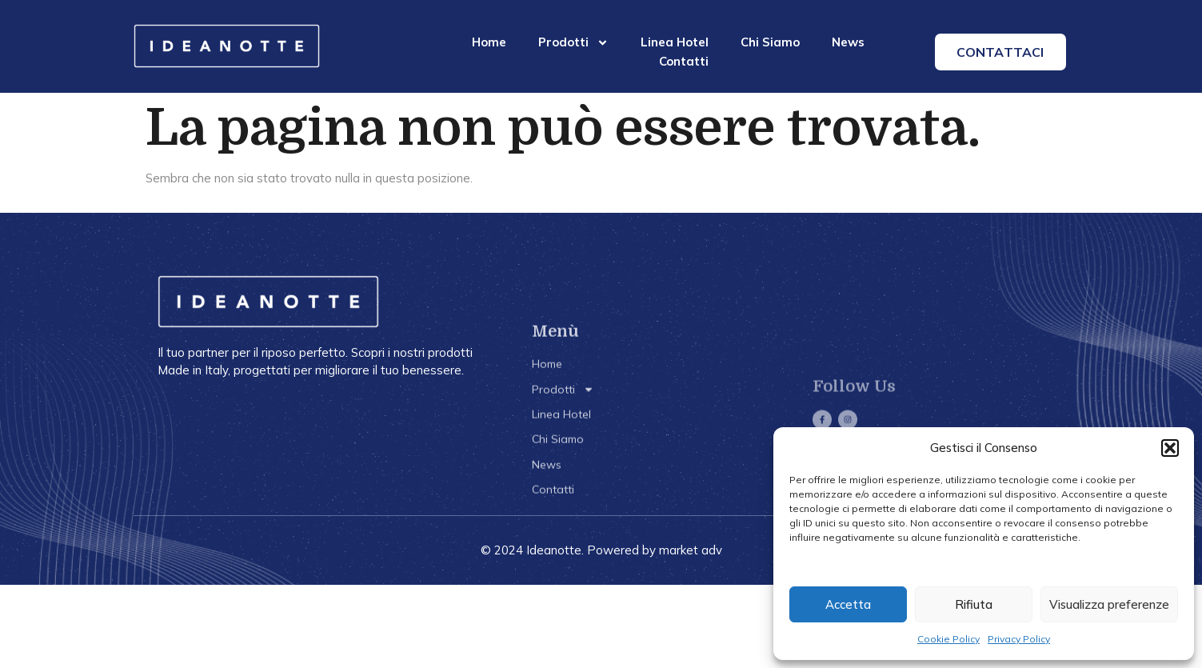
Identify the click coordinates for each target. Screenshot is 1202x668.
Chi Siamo (770, 42)
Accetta (848, 604)
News (848, 42)
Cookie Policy (948, 639)
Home (489, 42)
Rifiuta (973, 604)
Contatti (684, 61)
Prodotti (573, 42)
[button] (1170, 448)
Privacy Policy (1019, 639)
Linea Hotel (675, 42)
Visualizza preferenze (1109, 604)
